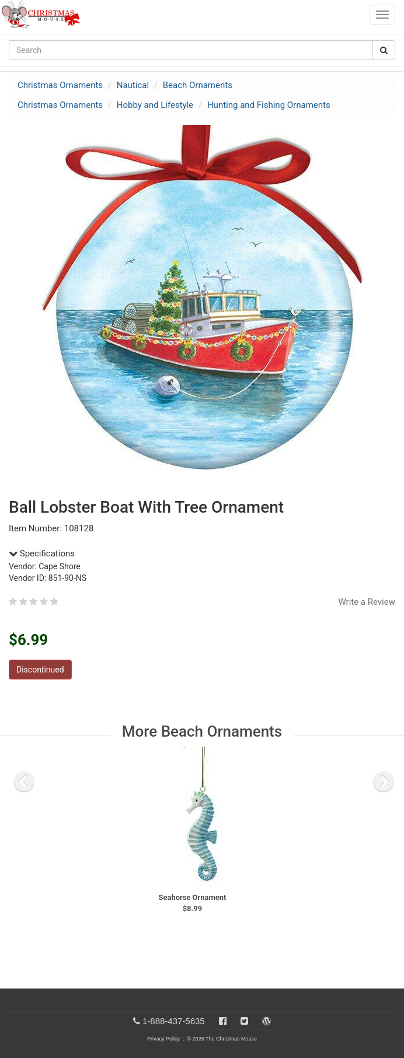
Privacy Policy (163, 1039)
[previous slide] (24, 781)
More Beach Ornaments (202, 731)
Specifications (42, 553)
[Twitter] (244, 1021)
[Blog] (266, 1021)
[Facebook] (223, 1021)
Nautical (133, 85)
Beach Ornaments (197, 85)
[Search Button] (383, 50)
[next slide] (383, 781)
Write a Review (366, 602)
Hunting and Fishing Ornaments (268, 105)
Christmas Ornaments (60, 85)
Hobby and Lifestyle (155, 105)
